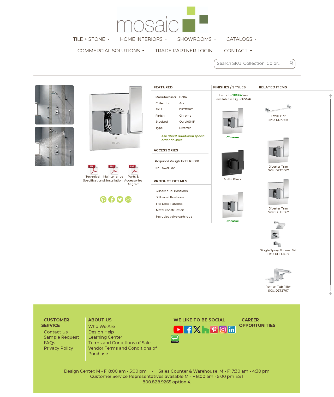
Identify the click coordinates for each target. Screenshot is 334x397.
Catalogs (239, 39)
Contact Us (56, 332)
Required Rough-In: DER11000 (177, 161)
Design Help (101, 332)
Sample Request (61, 337)
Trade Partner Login (184, 51)
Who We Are (101, 326)
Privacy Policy (58, 348)
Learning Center (105, 337)
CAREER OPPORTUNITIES (257, 322)
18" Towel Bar (165, 168)
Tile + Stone (89, 39)
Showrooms (194, 39)
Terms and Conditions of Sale (119, 342)
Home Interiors (141, 39)
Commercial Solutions (108, 51)
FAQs (49, 342)
